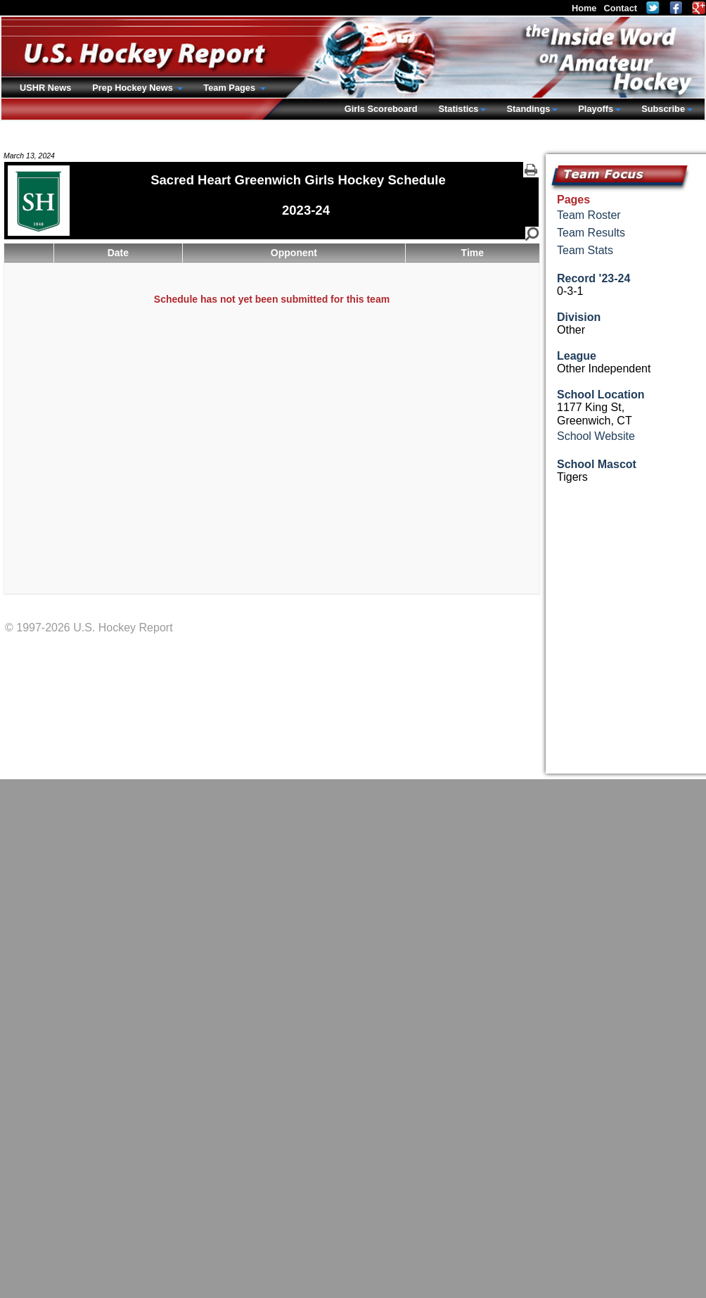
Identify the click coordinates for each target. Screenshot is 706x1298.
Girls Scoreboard (381, 108)
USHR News (45, 87)
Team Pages (230, 87)
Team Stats (585, 250)
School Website (596, 436)
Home (584, 8)
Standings (528, 108)
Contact (620, 8)
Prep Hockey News (133, 87)
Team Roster (589, 215)
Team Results (591, 233)
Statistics (459, 108)
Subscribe (663, 108)
